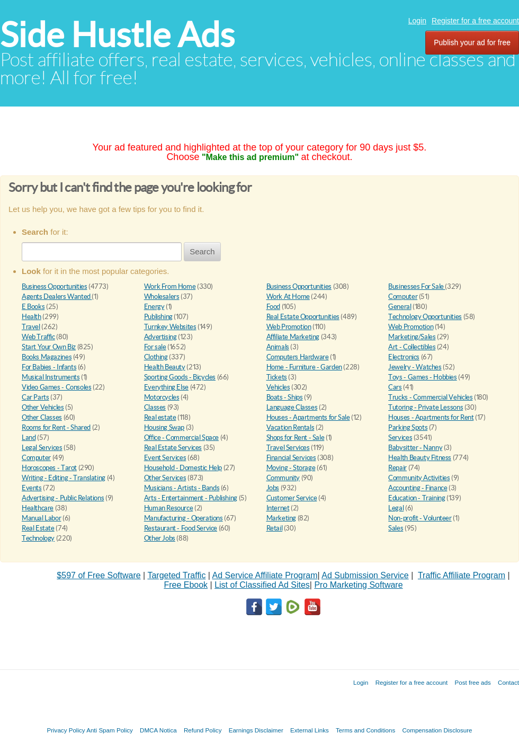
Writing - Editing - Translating (63, 478)
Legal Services (42, 448)
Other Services (165, 478)
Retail (274, 528)
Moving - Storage (291, 468)
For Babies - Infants (49, 367)
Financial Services (291, 458)
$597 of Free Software (98, 575)
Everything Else (166, 387)
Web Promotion (288, 327)
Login (417, 20)
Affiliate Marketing (293, 337)
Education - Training (416, 498)
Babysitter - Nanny (415, 448)
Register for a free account (475, 20)
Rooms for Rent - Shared (56, 427)
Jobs (272, 488)
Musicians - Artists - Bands (181, 488)
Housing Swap (164, 427)
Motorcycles (162, 397)
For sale (155, 347)
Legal (396, 508)
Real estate (160, 417)
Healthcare (37, 508)
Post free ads (472, 682)
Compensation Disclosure (437, 730)
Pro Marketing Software (358, 584)
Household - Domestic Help (183, 468)
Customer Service (291, 498)
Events (32, 488)
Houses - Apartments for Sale (308, 417)
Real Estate (38, 528)
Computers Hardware (297, 357)
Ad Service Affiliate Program (265, 575)
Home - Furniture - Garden (304, 367)
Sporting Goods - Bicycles (180, 377)
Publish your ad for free (472, 42)
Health (31, 317)
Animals (277, 347)
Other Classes (42, 417)
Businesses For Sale (416, 286)
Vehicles (278, 387)
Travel (31, 327)
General (399, 307)
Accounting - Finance (417, 488)
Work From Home (170, 286)
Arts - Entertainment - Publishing (190, 498)
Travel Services (288, 448)
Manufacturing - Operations (183, 518)
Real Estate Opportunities (302, 317)
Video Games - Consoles (56, 387)
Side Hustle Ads (117, 34)
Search (202, 251)
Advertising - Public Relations (63, 498)
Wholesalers (162, 297)
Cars (394, 387)
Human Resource (168, 508)
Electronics (403, 357)
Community (283, 478)
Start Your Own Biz (49, 347)
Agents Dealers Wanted (57, 297)
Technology (38, 538)
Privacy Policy (66, 730)
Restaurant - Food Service (180, 528)
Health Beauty (164, 367)
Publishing (158, 317)
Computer (402, 297)
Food (273, 307)
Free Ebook (186, 584)
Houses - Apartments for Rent (430, 417)
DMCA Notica (158, 730)
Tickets (276, 377)
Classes (155, 407)
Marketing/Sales (411, 337)
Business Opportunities (54, 286)
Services (400, 437)
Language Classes (292, 407)
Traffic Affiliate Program (461, 575)
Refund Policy (203, 730)
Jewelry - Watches (414, 367)
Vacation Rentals (290, 427)
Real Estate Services (173, 448)
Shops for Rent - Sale (295, 437)
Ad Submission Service (365, 575)
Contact (508, 682)
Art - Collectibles (411, 347)
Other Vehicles (43, 407)
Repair (397, 468)
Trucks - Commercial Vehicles (430, 397)
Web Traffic (38, 337)
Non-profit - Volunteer (419, 518)
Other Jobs (159, 538)
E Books (33, 307)
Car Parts (35, 397)
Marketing (281, 518)
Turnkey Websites (170, 327)
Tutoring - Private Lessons (425, 407)
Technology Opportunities (425, 317)
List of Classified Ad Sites (262, 584)
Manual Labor (41, 518)
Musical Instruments (51, 377)
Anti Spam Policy (109, 730)
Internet (278, 508)
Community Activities (419, 478)
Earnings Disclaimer (256, 730)
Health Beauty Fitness (419, 458)
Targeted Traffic (176, 575)
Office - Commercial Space (181, 437)
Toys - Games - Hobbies (422, 377)
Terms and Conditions (365, 730)
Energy (154, 307)
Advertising (160, 337)
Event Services (165, 458)
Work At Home (288, 297)
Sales (395, 528)
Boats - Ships (284, 397)
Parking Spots (407, 427)
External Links (309, 730)
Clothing (156, 357)
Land (28, 437)
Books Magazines (46, 357)
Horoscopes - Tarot (49, 468)
